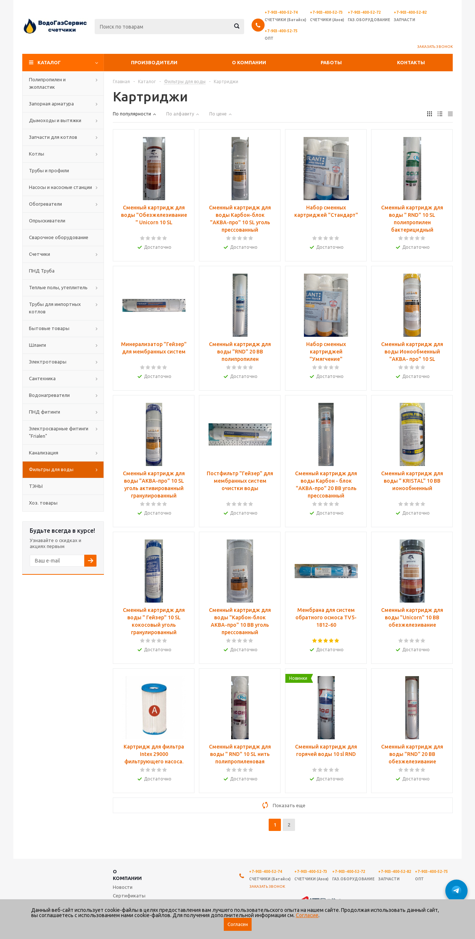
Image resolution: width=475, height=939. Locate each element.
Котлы (36, 153)
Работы (331, 62)
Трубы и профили (49, 170)
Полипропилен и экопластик (47, 83)
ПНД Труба (42, 270)
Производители (154, 62)
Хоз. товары (43, 502)
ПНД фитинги (44, 411)
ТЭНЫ (36, 486)
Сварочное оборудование (58, 237)
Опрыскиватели (47, 220)
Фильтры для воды (51, 469)
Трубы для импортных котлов (55, 307)
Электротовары (47, 361)
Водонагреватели (49, 395)
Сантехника (42, 378)
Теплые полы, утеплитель (58, 287)
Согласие (307, 915)
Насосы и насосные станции (60, 187)
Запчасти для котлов (53, 137)
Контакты (411, 62)
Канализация (43, 452)
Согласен (237, 924)
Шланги (37, 345)
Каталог (49, 62)
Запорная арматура (51, 103)
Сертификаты (129, 895)
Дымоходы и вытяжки (55, 120)
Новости (122, 887)
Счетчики (39, 254)
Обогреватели (45, 203)
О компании (249, 62)
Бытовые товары (49, 328)
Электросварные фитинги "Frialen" (58, 432)
